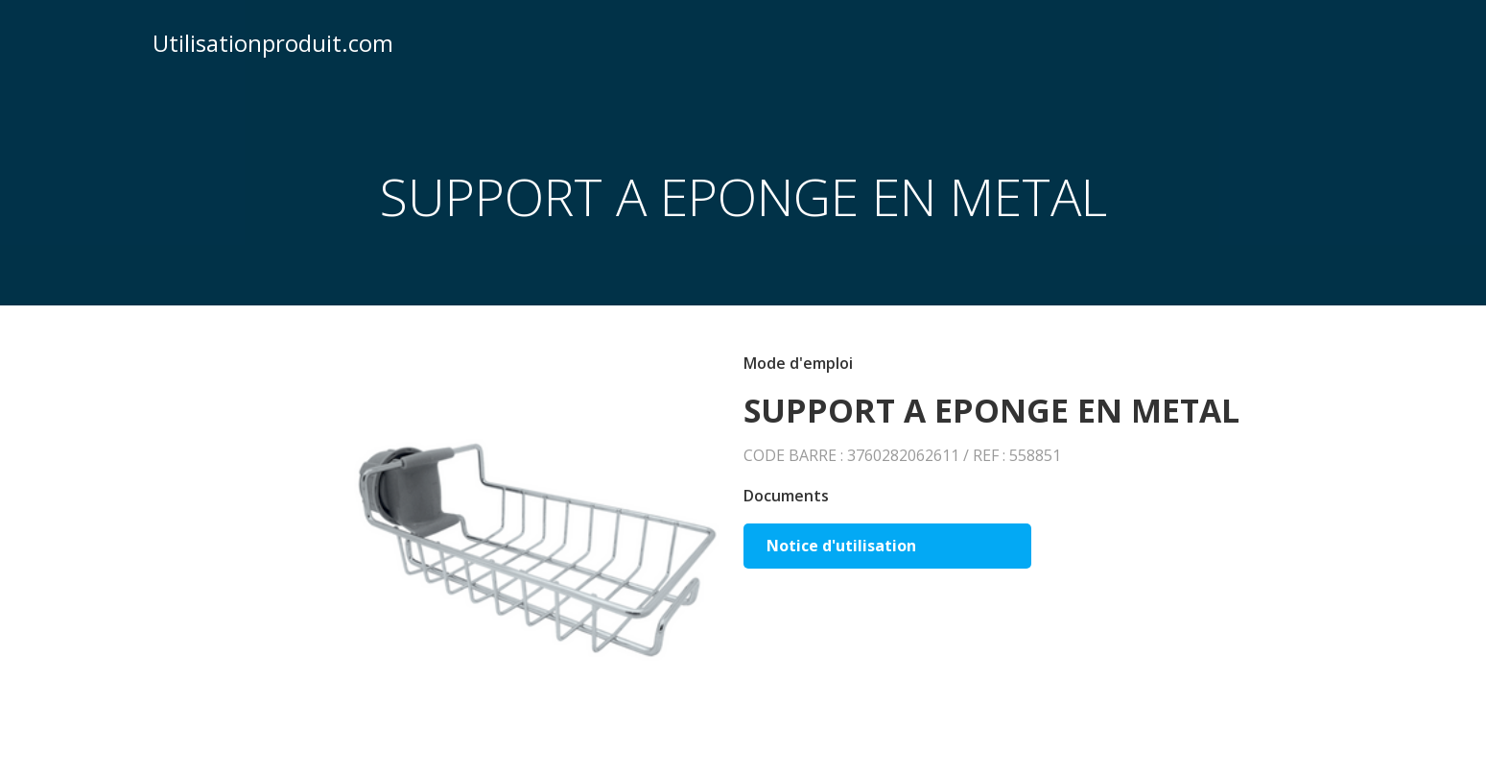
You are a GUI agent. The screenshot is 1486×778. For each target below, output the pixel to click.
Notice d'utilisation (841, 545)
